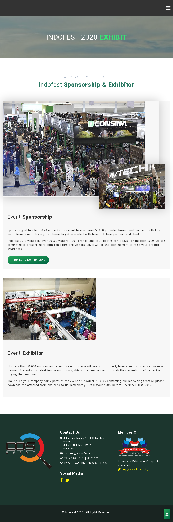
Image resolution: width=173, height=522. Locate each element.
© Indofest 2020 (73, 512)
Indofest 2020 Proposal (28, 260)
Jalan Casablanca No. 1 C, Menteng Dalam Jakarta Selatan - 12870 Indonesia (84, 443)
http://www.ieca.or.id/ (133, 469)
